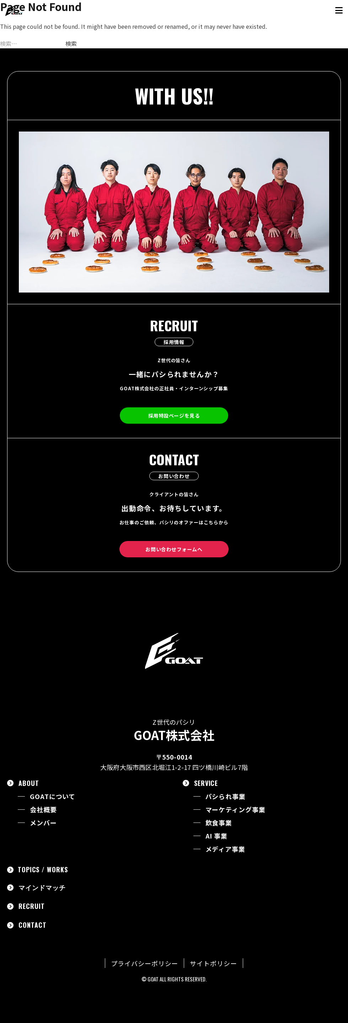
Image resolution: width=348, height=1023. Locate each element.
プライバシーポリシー (144, 963)
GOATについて (52, 796)
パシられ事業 (225, 796)
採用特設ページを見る (174, 415)
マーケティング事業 (235, 809)
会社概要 (43, 809)
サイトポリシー (213, 963)
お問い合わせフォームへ (173, 549)
